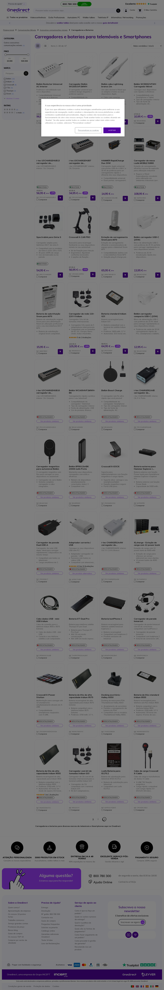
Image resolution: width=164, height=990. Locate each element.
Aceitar (112, 130)
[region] (83, 117)
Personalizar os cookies (88, 130)
